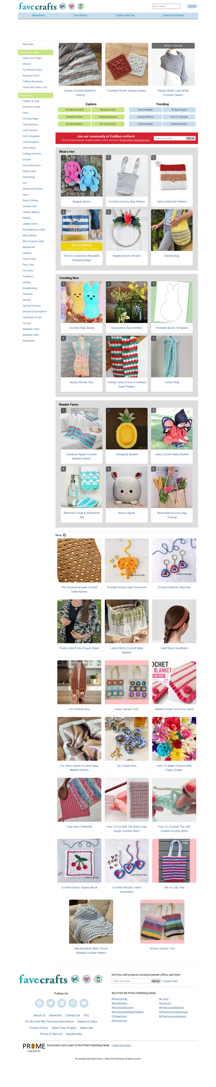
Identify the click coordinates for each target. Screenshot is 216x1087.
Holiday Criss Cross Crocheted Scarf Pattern (126, 384)
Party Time (28, 264)
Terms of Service (51, 1034)
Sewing (26, 299)
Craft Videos (29, 147)
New (61, 535)
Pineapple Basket (127, 454)
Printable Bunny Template (172, 328)
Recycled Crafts (31, 75)
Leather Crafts (30, 223)
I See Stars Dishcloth (79, 826)
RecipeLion (165, 1003)
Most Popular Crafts (33, 241)
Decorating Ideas (32, 165)
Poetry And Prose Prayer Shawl (79, 648)
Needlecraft (29, 247)
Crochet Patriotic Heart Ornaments (126, 890)
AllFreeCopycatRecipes (171, 1007)
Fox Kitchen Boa (79, 709)
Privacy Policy (126, 140)
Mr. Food (163, 999)
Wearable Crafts (31, 329)
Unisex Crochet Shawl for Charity (80, 93)
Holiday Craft (29, 206)
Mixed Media (29, 235)
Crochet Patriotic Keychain (174, 587)
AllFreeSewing (119, 1020)
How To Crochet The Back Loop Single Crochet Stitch (126, 829)
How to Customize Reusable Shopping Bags (81, 258)
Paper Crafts (29, 258)
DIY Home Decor (108, 124)
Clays (25, 112)
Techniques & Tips (32, 317)
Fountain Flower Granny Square (126, 90)
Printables (28, 276)
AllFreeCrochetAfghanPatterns (128, 1012)
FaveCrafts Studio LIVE (35, 87)
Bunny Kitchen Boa (81, 382)
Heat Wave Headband (174, 648)
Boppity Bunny (82, 201)
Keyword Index (87, 1021)
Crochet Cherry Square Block (79, 887)
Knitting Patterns (179, 124)
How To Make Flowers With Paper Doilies (174, 768)
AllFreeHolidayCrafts (123, 1007)
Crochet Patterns (74, 124)
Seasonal (27, 294)
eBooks (27, 63)
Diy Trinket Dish (126, 765)
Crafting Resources (33, 81)
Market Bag (172, 255)
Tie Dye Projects (179, 110)
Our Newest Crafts (32, 69)
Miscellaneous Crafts (34, 229)
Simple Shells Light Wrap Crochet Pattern (173, 93)
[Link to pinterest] (61, 1003)
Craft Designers (31, 142)
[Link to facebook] (39, 1003)
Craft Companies (31, 136)
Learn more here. (121, 1045)
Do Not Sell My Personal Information (49, 1021)
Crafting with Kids (32, 153)
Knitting (27, 218)
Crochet (27, 159)
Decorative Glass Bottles (126, 328)
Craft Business (30, 124)
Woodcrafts (29, 340)
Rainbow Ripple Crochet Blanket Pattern (82, 456)
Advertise (55, 1015)
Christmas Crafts (31, 107)
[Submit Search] (192, 6)
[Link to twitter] (50, 1003)
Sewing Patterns (145, 117)
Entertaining (29, 177)
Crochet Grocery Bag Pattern (127, 201)
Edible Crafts (29, 171)
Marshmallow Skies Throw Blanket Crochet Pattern (91, 951)
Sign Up (190, 138)
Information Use (142, 140)
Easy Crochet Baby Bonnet (172, 454)
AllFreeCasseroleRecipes (172, 1016)
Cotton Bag (172, 382)
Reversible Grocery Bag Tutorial (172, 515)
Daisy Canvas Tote (126, 709)
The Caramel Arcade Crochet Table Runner (79, 589)
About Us (39, 1015)
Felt (25, 182)
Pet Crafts (28, 270)
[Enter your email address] (131, 981)
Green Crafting (30, 200)
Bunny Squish (126, 513)
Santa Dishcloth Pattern (172, 201)
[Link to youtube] (84, 1003)
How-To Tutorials (179, 117)
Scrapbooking (30, 288)
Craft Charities (30, 130)
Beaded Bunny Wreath (127, 255)
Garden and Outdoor (33, 188)
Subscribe (28, 44)
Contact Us (72, 1015)
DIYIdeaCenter (119, 1016)
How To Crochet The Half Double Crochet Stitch (174, 829)
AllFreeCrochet (119, 999)
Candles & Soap (31, 101)
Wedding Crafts (31, 334)
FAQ (86, 1015)
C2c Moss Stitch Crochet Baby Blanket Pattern (79, 768)
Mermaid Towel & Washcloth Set (82, 515)
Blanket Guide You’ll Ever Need (174, 709)
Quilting (27, 282)
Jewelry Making (31, 212)
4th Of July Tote (174, 887)
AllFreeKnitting (119, 1003)
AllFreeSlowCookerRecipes (173, 1012)
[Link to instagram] (72, 1003)
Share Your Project (32, 58)
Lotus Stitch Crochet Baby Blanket (126, 650)
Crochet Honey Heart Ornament (127, 587)
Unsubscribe (74, 1034)
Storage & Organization (35, 311)
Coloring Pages (31, 118)
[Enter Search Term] (166, 6)
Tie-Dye (27, 323)
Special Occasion (32, 305)
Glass (26, 194)
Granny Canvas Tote (162, 948)
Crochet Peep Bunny (81, 328)
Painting (27, 253)
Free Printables (145, 110)
